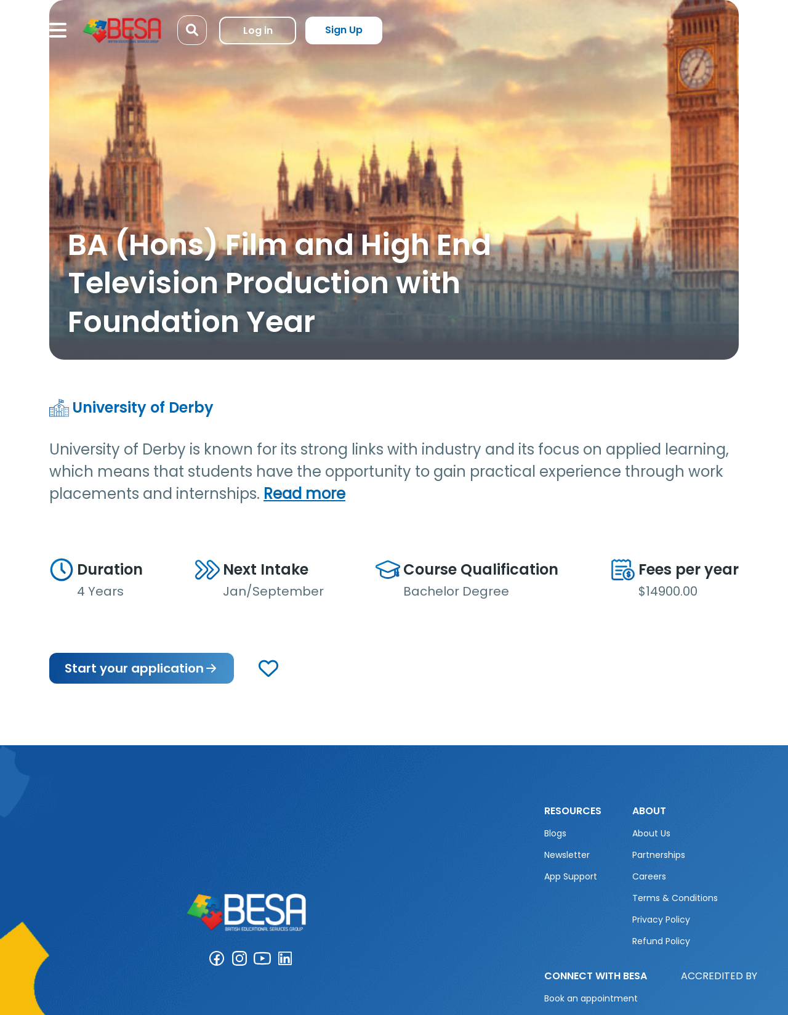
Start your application (142, 668)
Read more (304, 493)
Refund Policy (661, 941)
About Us (651, 833)
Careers (649, 876)
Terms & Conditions (675, 898)
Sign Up (344, 30)
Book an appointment (591, 998)
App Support (570, 876)
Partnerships (658, 855)
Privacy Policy (661, 919)
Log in (258, 30)
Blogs (555, 833)
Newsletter (567, 855)
